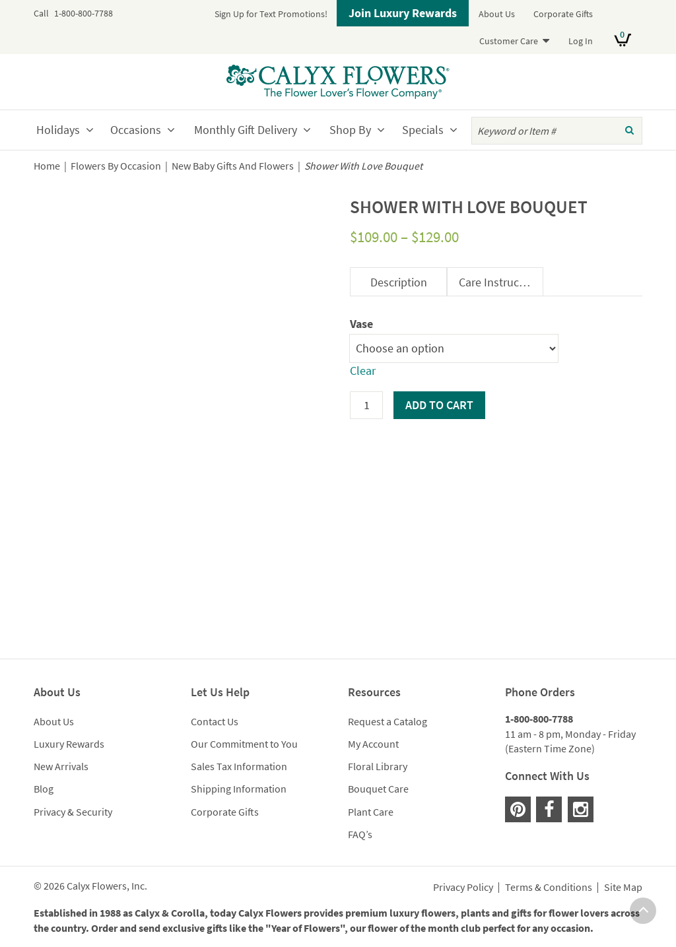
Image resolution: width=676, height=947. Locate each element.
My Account (373, 743)
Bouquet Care (378, 788)
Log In (580, 41)
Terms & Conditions (548, 887)
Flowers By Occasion (116, 166)
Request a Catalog (387, 721)
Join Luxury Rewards (403, 12)
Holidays (58, 129)
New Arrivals (61, 766)
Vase (361, 323)
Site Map (623, 887)
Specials (423, 129)
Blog (43, 788)
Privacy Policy (463, 887)
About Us (497, 14)
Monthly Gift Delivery (245, 129)
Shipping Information (239, 788)
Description (398, 282)
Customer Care (508, 41)
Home (47, 166)
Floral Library (377, 766)
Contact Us (214, 721)
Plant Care (370, 811)
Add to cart (439, 404)
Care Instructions (501, 282)
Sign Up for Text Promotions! (271, 14)
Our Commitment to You (244, 743)
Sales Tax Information (239, 766)
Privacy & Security (73, 811)
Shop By (350, 129)
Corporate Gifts (563, 14)
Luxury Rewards (69, 743)
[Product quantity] (366, 405)
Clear (363, 370)
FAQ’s (360, 834)
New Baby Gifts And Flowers (233, 166)
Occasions (135, 129)
